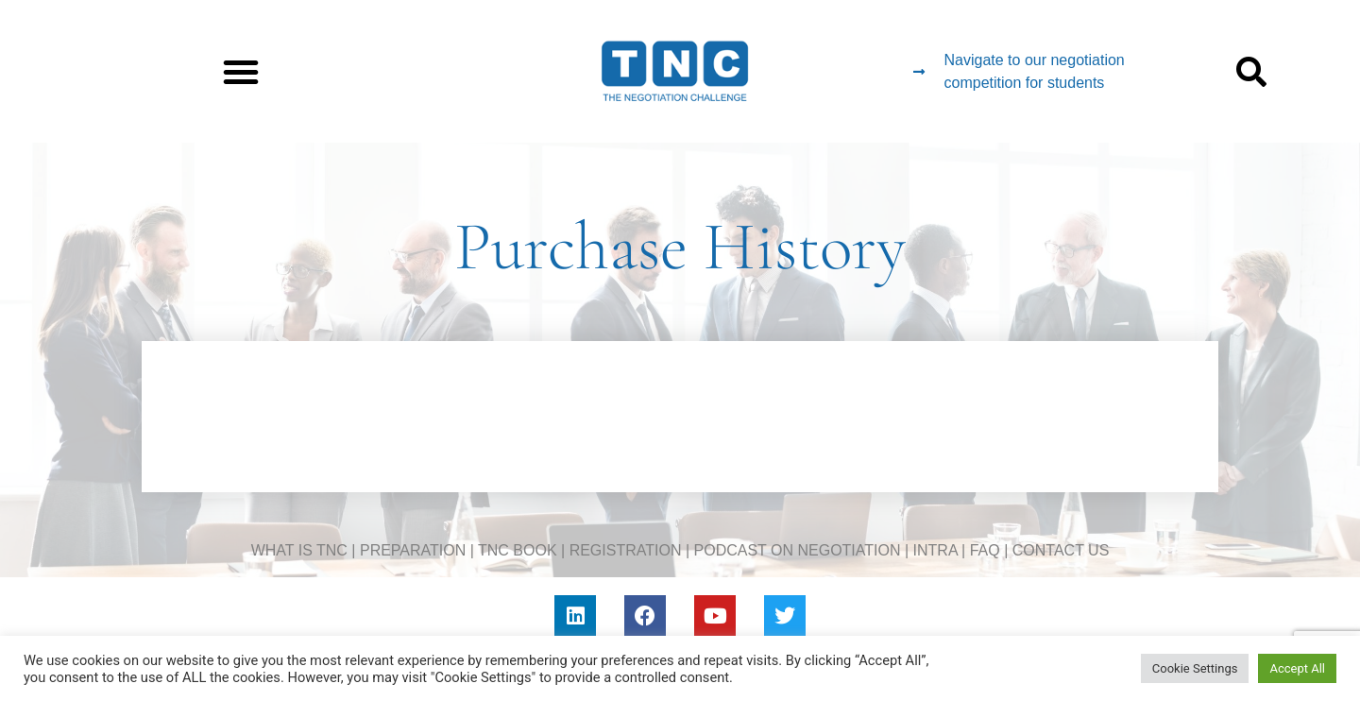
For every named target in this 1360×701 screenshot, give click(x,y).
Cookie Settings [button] (1195, 668)
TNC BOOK (517, 550)
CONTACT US (1061, 550)
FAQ (985, 550)
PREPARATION (413, 550)
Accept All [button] (1297, 668)
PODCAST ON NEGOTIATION (797, 550)
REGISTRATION (626, 550)
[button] (240, 71)
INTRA (935, 550)
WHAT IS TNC (299, 550)
